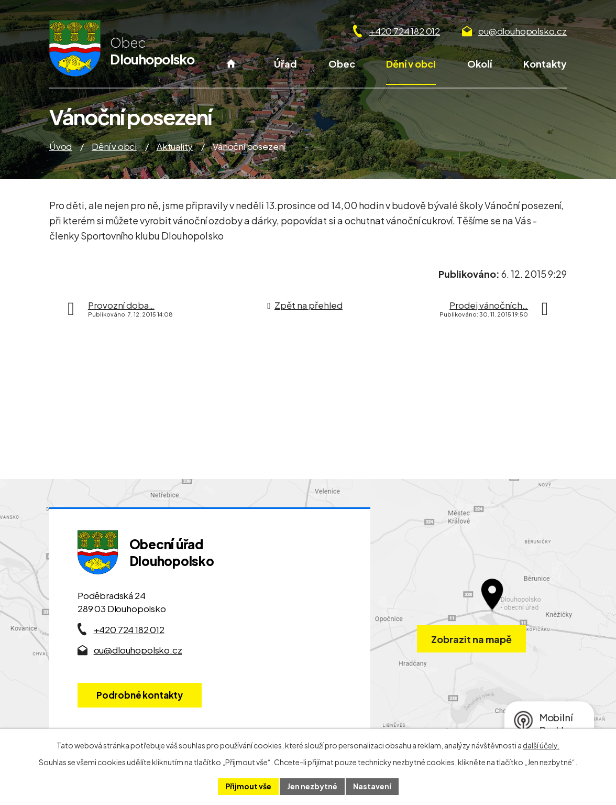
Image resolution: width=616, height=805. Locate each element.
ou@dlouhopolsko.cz (522, 31)
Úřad (285, 64)
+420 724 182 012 (404, 31)
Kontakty (545, 64)
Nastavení (372, 786)
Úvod (231, 71)
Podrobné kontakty (139, 695)
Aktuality (175, 146)
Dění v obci (411, 64)
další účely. (541, 745)
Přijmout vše (248, 786)
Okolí (479, 64)
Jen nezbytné (312, 786)
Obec (341, 64)
